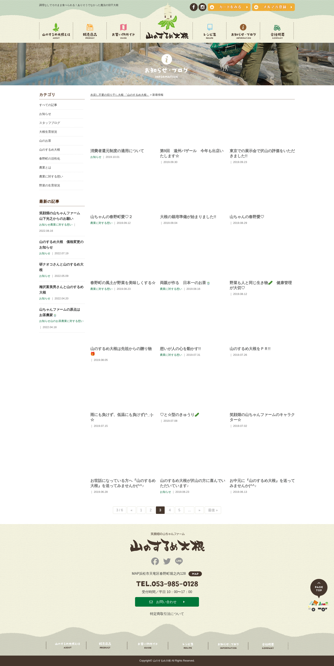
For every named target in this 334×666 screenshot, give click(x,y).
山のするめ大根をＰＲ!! (250, 349)
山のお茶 (45, 140)
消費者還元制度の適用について (117, 151)
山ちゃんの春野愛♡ (247, 217)
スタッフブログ (49, 122)
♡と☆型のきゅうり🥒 (179, 415)
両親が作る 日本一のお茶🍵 (185, 283)
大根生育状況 (48, 131)
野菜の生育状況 (49, 185)
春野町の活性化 (49, 158)
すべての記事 (48, 105)
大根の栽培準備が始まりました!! (188, 217)
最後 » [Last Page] (213, 510)
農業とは (45, 167)
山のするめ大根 (49, 149)
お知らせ (45, 114)
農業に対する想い (51, 176)
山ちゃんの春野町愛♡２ (111, 217)
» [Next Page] (199, 510)
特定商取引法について (167, 614)
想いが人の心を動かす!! (180, 349)
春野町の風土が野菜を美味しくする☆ (122, 283)
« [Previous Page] (131, 510)
